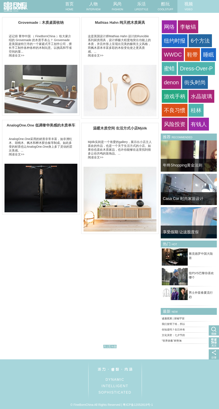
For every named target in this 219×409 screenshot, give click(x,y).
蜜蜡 (169, 68)
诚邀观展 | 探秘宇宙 (173, 318)
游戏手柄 (174, 96)
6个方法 (200, 41)
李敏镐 (188, 27)
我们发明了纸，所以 (173, 324)
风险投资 (174, 124)
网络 (169, 27)
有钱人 (199, 124)
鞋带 (192, 55)
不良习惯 (174, 110)
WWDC (173, 55)
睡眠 (208, 55)
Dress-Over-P (196, 68)
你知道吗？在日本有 (173, 329)
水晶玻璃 (201, 96)
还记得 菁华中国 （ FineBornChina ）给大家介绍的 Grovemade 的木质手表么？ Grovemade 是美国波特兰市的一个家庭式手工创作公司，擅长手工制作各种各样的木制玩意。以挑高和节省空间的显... (40, 43)
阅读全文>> (16, 55)
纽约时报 (174, 41)
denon (171, 82)
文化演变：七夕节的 (173, 335)
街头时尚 (195, 82)
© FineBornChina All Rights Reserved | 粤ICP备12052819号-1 (111, 404)
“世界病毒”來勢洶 (172, 340)
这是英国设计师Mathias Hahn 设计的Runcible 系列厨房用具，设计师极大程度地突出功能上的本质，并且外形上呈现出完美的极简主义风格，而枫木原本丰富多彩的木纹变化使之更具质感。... (119, 43)
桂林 (196, 110)
